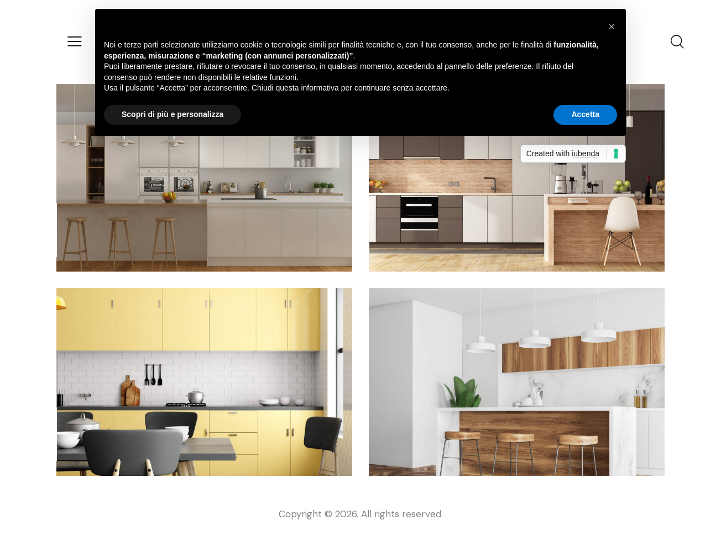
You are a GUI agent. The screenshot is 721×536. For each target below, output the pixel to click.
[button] (611, 26)
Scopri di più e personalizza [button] (172, 114)
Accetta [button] (585, 114)
